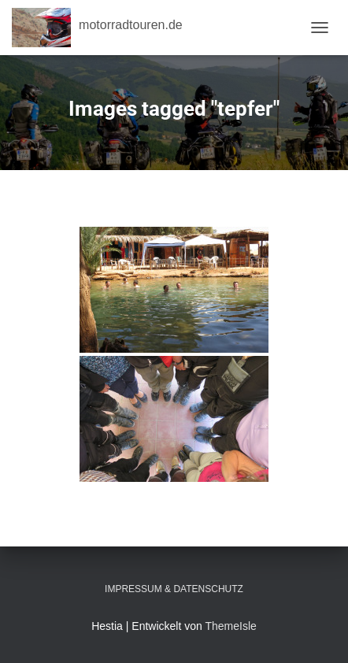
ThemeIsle (230, 626)
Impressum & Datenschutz (174, 588)
